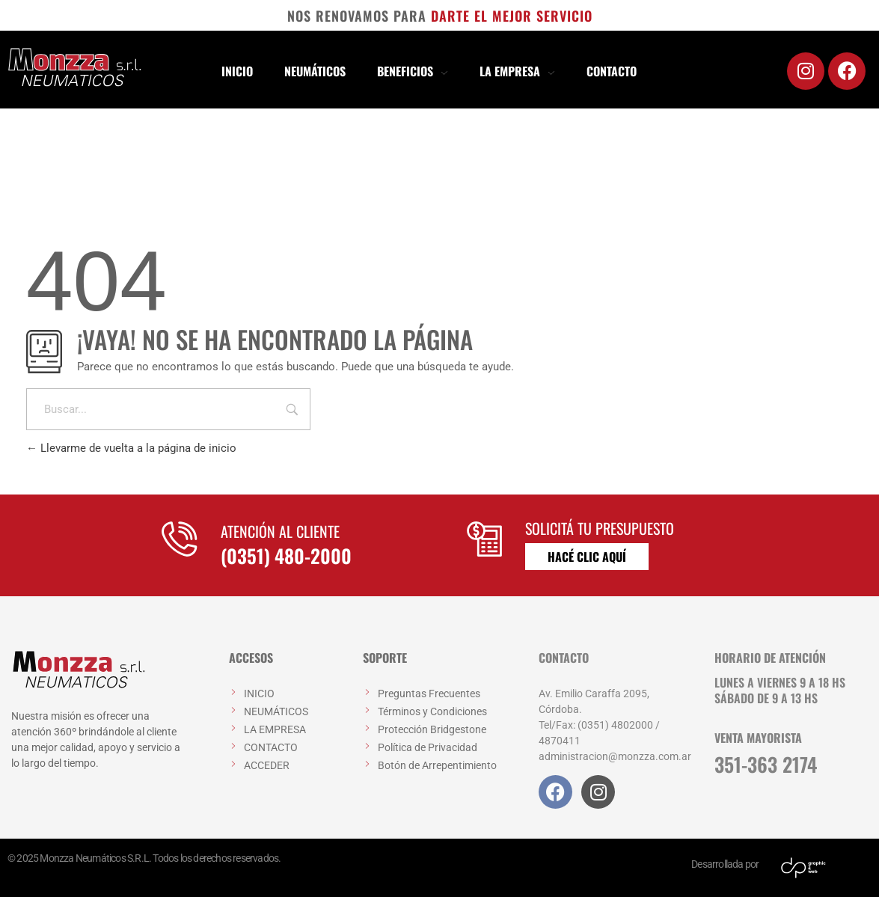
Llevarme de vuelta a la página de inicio (131, 448)
